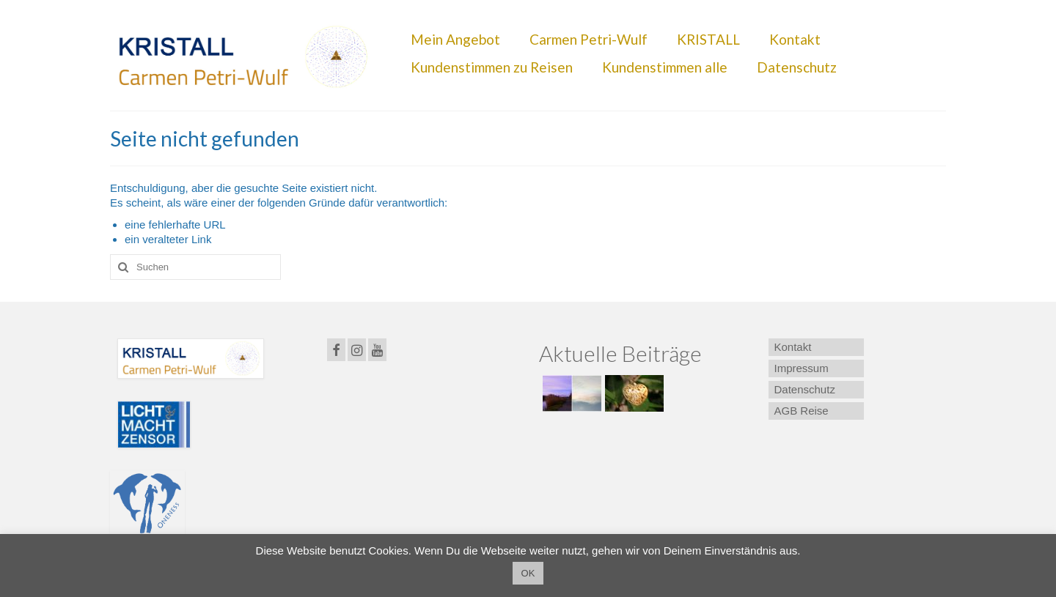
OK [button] (528, 573)
